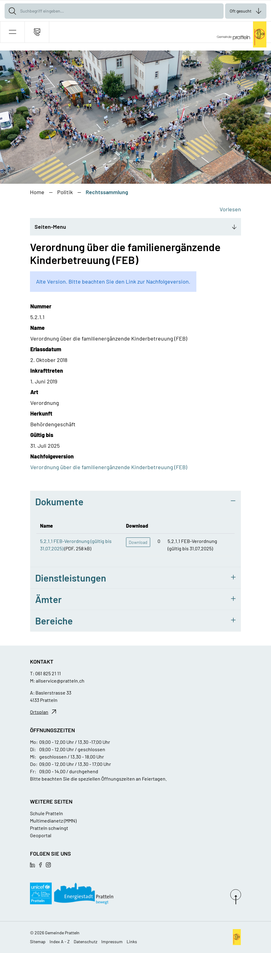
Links (132, 941)
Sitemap (38, 941)
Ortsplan (39, 712)
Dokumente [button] (59, 501)
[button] (12, 32)
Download (138, 542)
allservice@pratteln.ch (60, 681)
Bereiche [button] (54, 620)
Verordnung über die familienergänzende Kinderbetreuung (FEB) (108, 467)
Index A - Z (60, 941)
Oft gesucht (240, 10)
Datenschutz (85, 941)
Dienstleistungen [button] (70, 577)
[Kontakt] (37, 32)
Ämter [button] (48, 599)
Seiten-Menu (50, 226)
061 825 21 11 (48, 673)
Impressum (112, 941)
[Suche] (12, 11)
